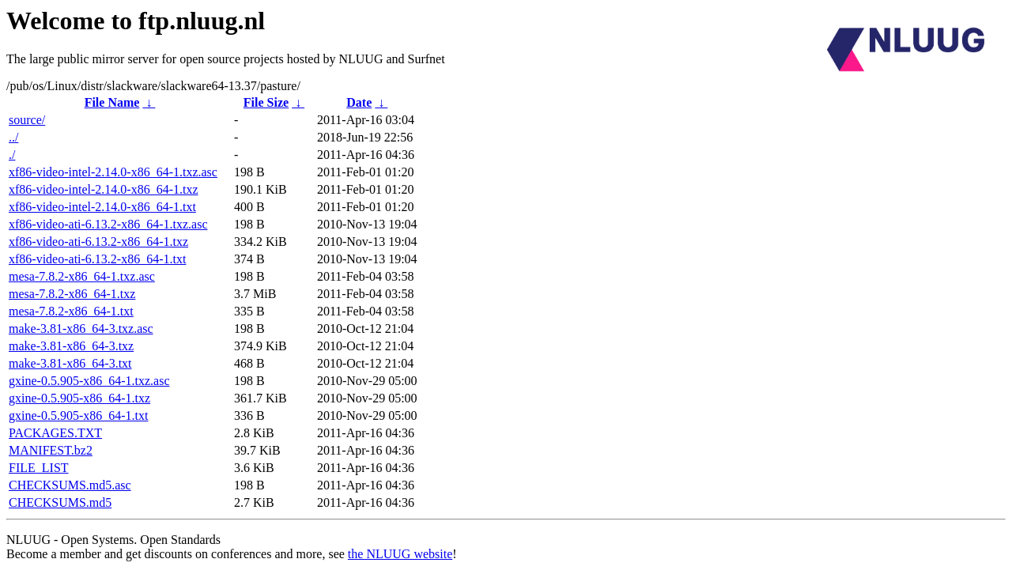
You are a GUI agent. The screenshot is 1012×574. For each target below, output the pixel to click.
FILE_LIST (39, 467)
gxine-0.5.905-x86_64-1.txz (79, 398)
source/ (27, 120)
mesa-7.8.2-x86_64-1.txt (71, 311)
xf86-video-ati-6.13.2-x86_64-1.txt (97, 259)
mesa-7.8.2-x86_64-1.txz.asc (82, 276)
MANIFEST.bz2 (51, 450)
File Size (266, 102)
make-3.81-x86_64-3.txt (70, 363)
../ (13, 137)
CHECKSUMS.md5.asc (70, 485)
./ (12, 154)
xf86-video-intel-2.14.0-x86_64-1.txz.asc (113, 172)
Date (359, 102)
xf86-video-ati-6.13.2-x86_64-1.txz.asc (108, 224)
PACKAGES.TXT (55, 433)
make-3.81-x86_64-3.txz (71, 346)
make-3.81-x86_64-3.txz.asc (81, 328)
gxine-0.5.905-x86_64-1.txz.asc (89, 380)
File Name (112, 102)
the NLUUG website (400, 554)
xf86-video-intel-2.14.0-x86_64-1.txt (102, 206)
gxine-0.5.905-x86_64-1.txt (78, 415)
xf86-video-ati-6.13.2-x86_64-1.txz (98, 241)
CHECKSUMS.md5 (60, 502)
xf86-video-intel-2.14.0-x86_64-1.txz (103, 189)
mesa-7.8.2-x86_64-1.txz (72, 293)
